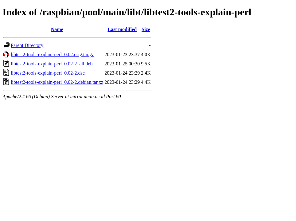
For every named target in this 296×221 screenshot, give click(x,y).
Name (57, 29)
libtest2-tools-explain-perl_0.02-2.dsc (48, 73)
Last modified (122, 29)
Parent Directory (27, 45)
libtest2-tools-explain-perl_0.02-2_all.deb (52, 63)
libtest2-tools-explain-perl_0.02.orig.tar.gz (52, 54)
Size (146, 29)
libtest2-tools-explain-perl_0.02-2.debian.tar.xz (57, 82)
